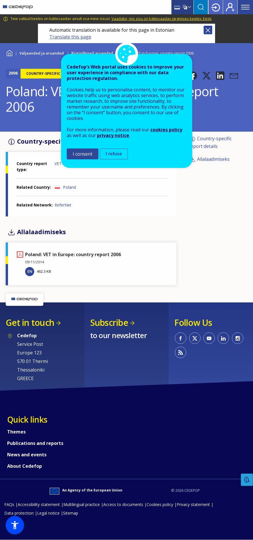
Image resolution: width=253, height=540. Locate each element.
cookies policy (166, 130)
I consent (82, 154)
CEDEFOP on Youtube (209, 338)
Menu (245, 7)
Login (216, 7)
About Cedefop (24, 466)
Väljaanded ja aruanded (41, 53)
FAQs (9, 504)
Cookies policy (160, 504)
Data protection (19, 513)
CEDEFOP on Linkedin (223, 338)
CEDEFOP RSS (180, 352)
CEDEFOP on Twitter (195, 338)
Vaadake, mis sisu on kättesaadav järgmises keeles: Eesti (161, 18)
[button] (193, 75)
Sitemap (70, 513)
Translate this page (70, 37)
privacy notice (113, 135)
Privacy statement (193, 504)
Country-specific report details (210, 142)
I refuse (114, 153)
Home (9, 52)
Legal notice (48, 513)
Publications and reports (35, 443)
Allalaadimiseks (213, 159)
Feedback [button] (247, 480)
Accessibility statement (39, 504)
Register (230, 7)
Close (208, 30)
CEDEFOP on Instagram (237, 338)
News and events (26, 454)
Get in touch (30, 322)
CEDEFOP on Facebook (180, 338)
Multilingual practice (81, 504)
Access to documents (123, 504)
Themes (16, 432)
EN (29, 271)
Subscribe (109, 322)
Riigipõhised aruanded (92, 53)
